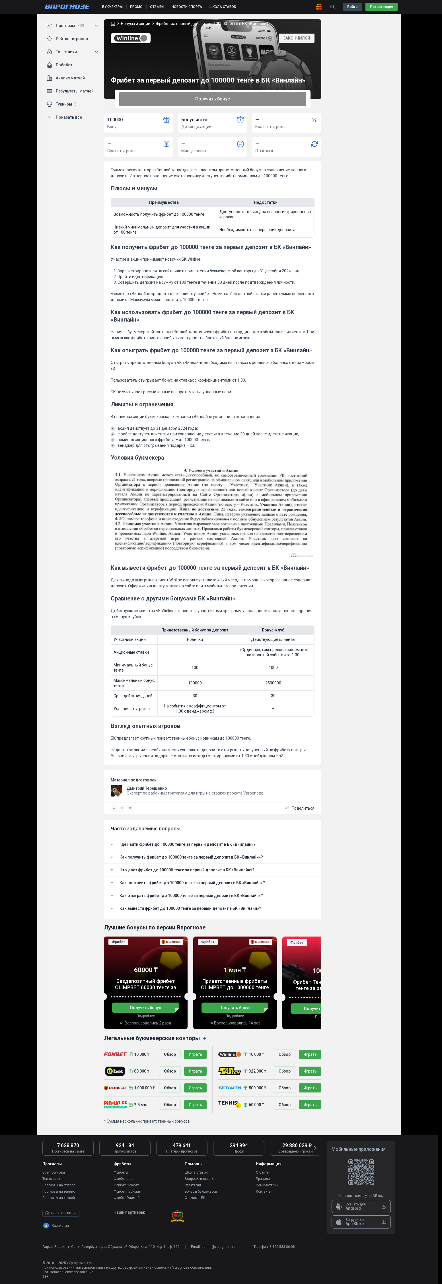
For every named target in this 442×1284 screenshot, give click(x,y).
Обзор (170, 1054)
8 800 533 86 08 (282, 1246)
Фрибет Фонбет (126, 1185)
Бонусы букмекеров (201, 1191)
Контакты (263, 1191)
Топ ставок (51, 1179)
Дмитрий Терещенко (147, 788)
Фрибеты (121, 1172)
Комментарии (267, 1185)
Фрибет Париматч (128, 1191)
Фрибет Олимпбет (128, 1197)
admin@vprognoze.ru (218, 1246)
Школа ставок (196, 1172)
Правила (263, 1179)
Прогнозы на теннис (58, 1191)
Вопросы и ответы (199, 1179)
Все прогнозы (53, 1172)
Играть (195, 1054)
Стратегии (193, 1185)
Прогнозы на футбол (58, 1185)
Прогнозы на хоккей (58, 1197)
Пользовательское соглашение (68, 1271)
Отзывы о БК (195, 1197)
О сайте (262, 1172)
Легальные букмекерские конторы (155, 1038)
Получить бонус (212, 99)
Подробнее (146, 1016)
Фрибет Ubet (123, 1179)
